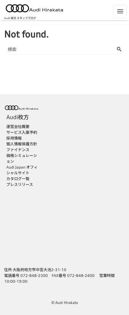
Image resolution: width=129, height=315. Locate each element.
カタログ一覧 (17, 178)
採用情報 (14, 138)
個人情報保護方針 (21, 144)
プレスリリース (19, 184)
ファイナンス (17, 149)
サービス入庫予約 (21, 132)
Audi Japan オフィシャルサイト (22, 170)
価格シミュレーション (21, 158)
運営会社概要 (17, 126)
